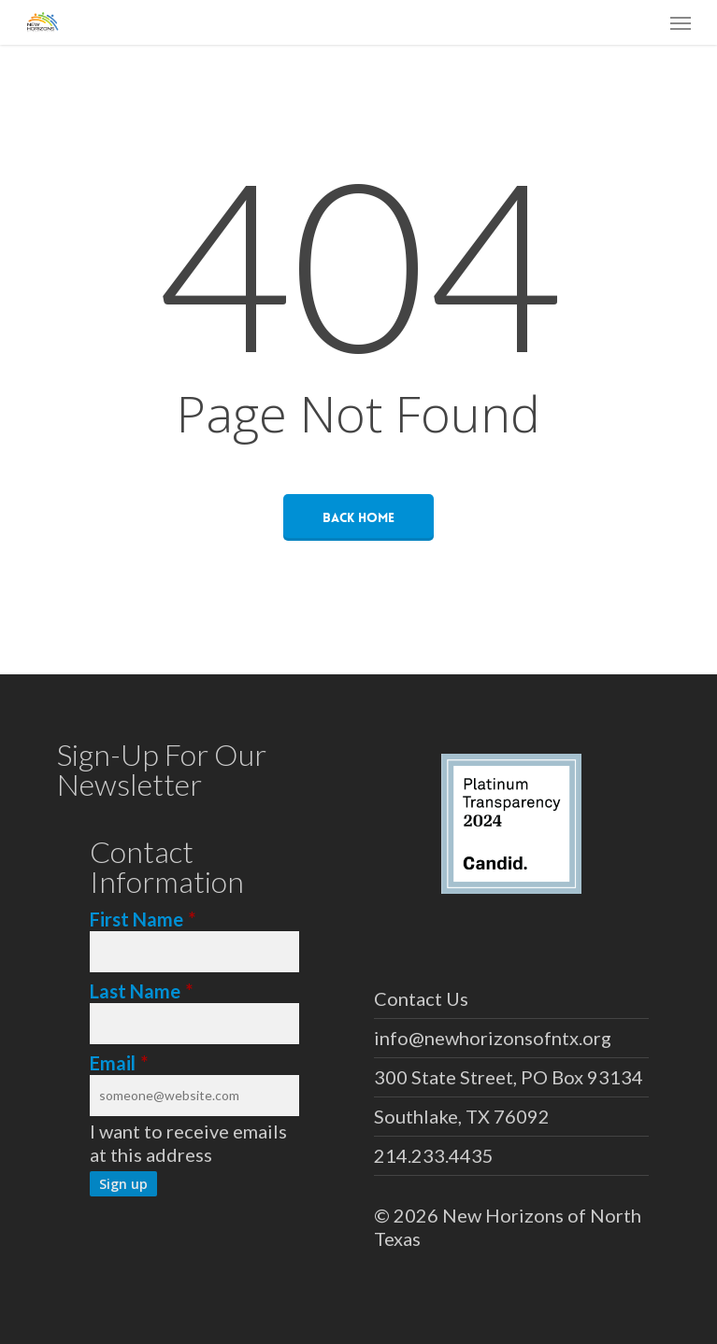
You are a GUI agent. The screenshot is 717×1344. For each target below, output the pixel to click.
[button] (680, 22)
